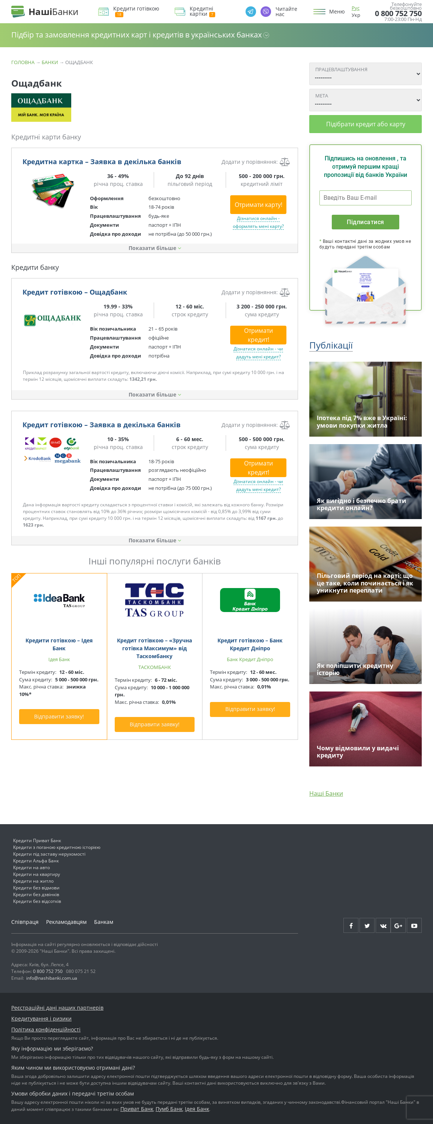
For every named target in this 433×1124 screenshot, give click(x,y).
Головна (22, 62)
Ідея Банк (197, 1108)
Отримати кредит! (258, 335)
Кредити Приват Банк (37, 840)
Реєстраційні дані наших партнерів (57, 1007)
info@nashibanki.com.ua (51, 978)
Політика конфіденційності (46, 1029)
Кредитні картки (202, 11)
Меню (337, 11)
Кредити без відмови (36, 888)
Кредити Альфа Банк (36, 861)
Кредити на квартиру (36, 874)
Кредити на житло (33, 881)
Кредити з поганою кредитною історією (56, 847)
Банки (50, 62)
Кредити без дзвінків (36, 894)
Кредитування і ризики (41, 1018)
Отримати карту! (258, 205)
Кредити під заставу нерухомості (49, 854)
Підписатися (365, 222)
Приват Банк (136, 1108)
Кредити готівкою (136, 11)
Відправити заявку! (59, 716)
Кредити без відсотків (37, 901)
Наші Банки (326, 793)
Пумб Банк (169, 1108)
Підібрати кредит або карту (365, 124)
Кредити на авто (31, 867)
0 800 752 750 (398, 13)
